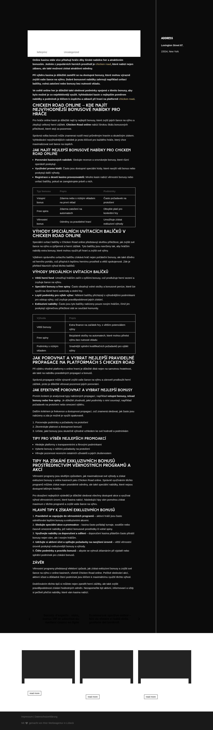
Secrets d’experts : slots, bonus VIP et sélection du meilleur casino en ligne (61, 619)
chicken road (103, 64)
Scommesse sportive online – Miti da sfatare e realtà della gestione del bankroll (110, 619)
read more (34, 693)
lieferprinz (42, 52)
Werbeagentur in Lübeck (61, 723)
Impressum (27, 716)
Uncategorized (71, 52)
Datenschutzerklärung (46, 716)
